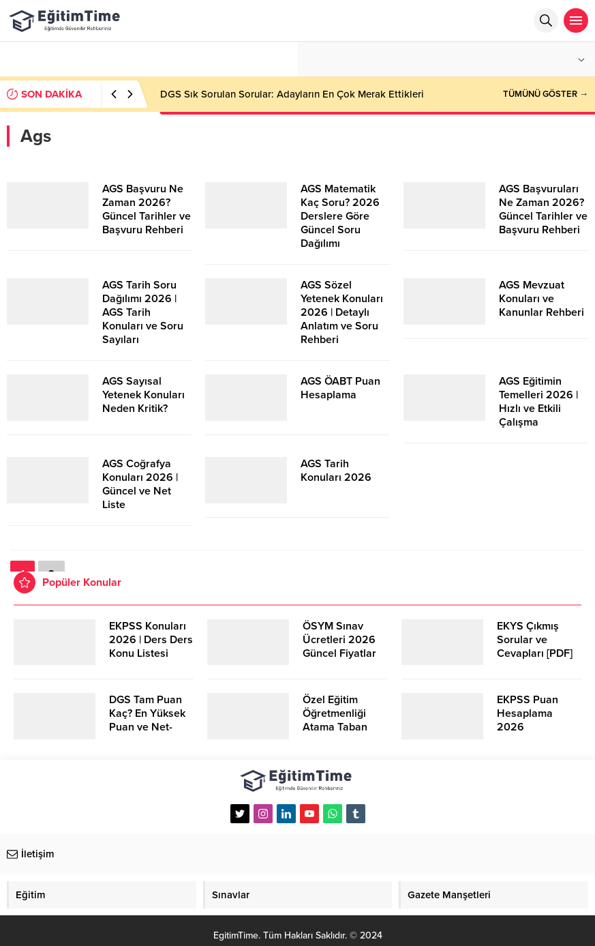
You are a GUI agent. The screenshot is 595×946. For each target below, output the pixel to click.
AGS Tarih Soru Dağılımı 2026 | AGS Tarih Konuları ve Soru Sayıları (142, 312)
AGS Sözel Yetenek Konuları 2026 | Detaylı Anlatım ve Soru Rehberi (342, 312)
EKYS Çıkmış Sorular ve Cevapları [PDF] (535, 639)
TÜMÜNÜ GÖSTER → (545, 94)
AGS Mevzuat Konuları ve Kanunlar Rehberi (541, 298)
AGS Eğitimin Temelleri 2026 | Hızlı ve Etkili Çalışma (538, 401)
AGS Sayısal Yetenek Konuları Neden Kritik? (143, 394)
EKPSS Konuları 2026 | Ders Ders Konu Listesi (151, 639)
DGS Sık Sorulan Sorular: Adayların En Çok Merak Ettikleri (292, 94)
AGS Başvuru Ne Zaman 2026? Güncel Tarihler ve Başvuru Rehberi (146, 209)
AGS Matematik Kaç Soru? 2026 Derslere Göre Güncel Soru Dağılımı (340, 216)
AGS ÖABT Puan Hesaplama (340, 388)
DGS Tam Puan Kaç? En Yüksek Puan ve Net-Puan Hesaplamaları (147, 727)
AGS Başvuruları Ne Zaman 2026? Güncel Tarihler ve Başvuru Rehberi (543, 209)
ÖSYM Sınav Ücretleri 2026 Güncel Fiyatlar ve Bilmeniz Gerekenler (339, 653)
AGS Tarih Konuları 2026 (336, 470)
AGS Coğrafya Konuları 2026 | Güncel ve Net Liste (140, 484)
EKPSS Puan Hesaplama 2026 (527, 713)
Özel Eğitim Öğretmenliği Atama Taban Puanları (335, 720)
